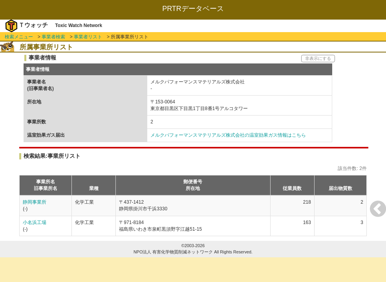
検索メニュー (19, 37)
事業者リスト (88, 37)
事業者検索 (53, 37)
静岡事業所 (34, 202)
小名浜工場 (34, 222)
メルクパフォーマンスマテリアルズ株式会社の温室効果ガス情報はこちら (228, 135)
